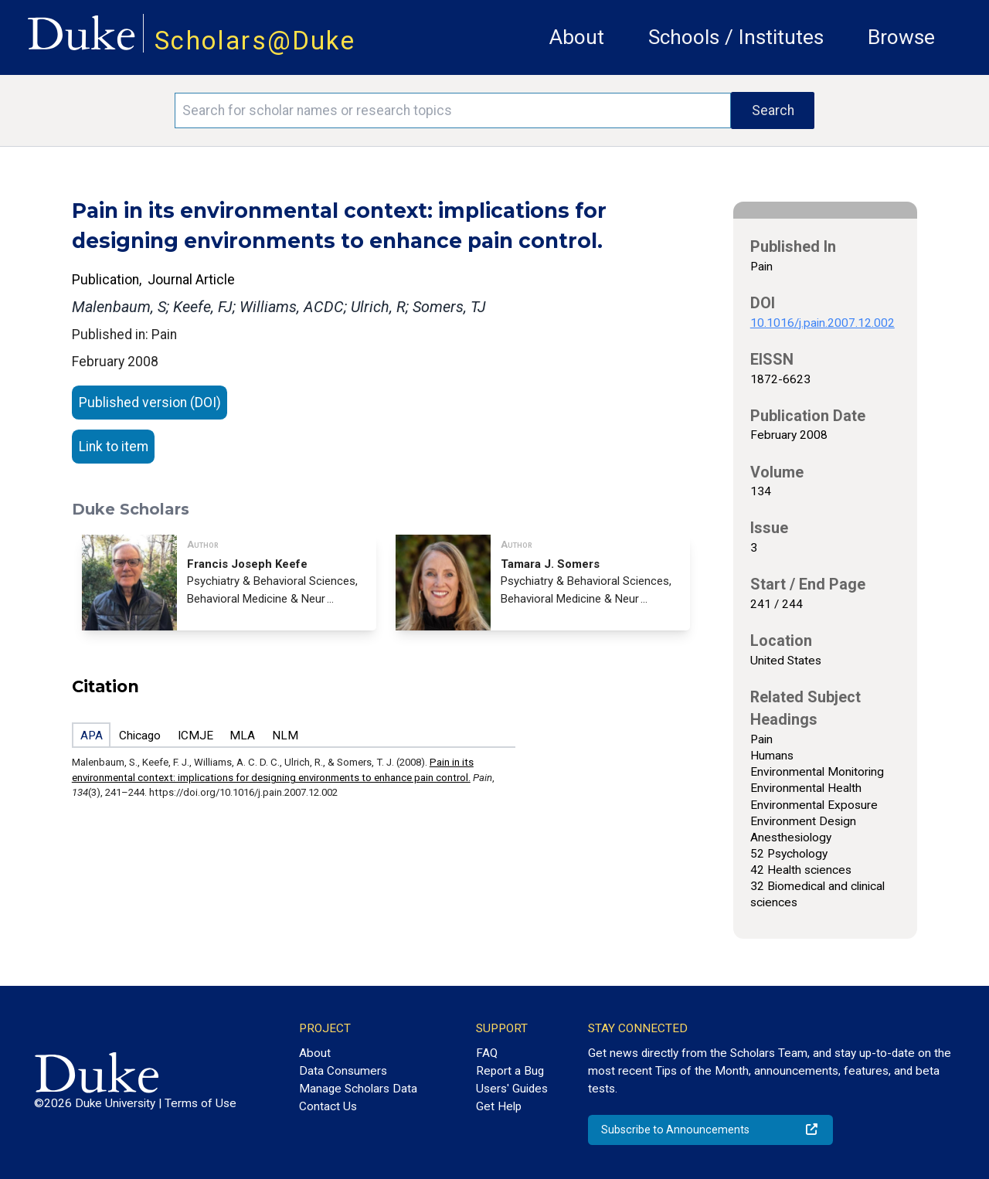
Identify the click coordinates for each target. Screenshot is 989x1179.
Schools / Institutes (736, 37)
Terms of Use (200, 1103)
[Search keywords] (453, 110)
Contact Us (328, 1106)
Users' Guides (512, 1089)
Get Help (499, 1106)
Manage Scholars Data (358, 1089)
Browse (901, 37)
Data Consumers (343, 1071)
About (576, 37)
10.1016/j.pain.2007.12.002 (822, 323)
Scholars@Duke (255, 40)
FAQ (487, 1053)
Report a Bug (510, 1071)
